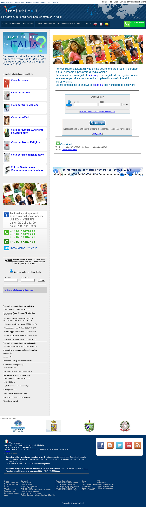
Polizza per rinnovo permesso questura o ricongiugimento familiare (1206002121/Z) (18, 319)
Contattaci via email (69, 150)
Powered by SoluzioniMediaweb (73, 503)
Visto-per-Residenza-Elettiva (31, 493)
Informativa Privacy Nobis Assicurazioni (18, 361)
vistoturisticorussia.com (105, 484)
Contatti (87, 23)
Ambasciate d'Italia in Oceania (67, 483)
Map (6, 495)
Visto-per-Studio (27, 484)
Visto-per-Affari (26, 488)
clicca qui (94, 75)
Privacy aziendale (10, 367)
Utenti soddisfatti (88, 490)
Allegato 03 (8, 353)
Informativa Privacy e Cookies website (17, 397)
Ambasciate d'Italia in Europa (67, 490)
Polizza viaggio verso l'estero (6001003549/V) (20, 328)
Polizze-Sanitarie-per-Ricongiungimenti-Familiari (38, 495)
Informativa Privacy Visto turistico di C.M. (18, 371)
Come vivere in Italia (89, 484)
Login (116, 2)
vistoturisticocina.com (105, 486)
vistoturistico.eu (102, 483)
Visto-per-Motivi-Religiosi (30, 491)
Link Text (100, 445)
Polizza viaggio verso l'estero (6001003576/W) (20, 335)
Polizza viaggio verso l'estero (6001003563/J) (20, 339)
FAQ (83, 483)
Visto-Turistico (26, 483)
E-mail (7, 452)
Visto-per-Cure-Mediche (29, 486)
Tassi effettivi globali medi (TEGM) (16, 393)
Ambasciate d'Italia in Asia (66, 484)
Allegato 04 (8, 357)
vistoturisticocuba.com (105, 488)
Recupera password (12, 493)
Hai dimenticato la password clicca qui (18, 290)
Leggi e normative (88, 488)
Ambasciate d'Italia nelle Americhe (69, 486)
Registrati (8, 260)
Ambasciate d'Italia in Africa (66, 488)
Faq (110, 2)
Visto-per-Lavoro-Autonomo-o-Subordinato (36, 490)
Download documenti (45, 23)
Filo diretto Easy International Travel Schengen (20, 346)
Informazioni (86, 486)
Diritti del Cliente (9, 382)
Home (104, 2)
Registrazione (140, 2)
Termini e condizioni (11, 401)
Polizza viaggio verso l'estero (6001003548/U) (20, 332)
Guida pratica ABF (10, 390)
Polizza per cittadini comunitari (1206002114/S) (20, 324)
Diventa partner (126, 2)
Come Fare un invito (11, 23)
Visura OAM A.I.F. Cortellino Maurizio (17, 309)
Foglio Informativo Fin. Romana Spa (16, 386)
